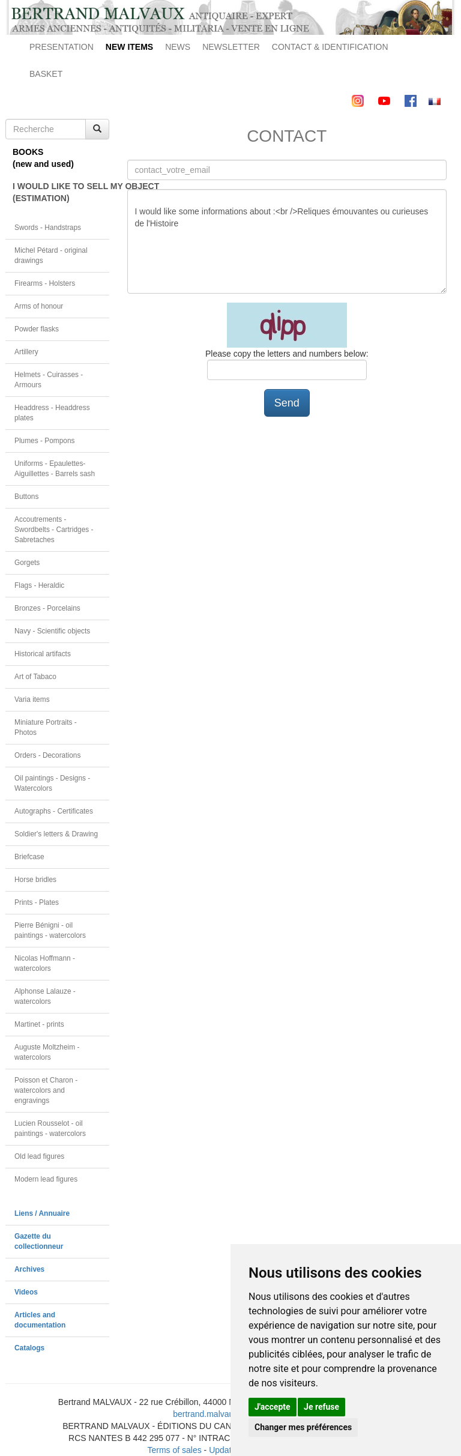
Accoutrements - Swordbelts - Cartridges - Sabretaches (54, 529)
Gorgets (27, 562)
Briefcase (29, 857)
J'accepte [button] (273, 1407)
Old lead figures (39, 1156)
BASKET (45, 74)
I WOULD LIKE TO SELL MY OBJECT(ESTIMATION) (61, 192)
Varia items (32, 699)
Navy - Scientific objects (52, 631)
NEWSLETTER (231, 47)
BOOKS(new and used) (43, 158)
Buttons (26, 496)
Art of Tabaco (35, 676)
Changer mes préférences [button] (303, 1427)
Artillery (26, 352)
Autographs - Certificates (53, 811)
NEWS (177, 47)
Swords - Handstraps (47, 227)
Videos (26, 1292)
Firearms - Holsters (44, 283)
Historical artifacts (42, 654)
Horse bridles (35, 879)
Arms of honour (38, 306)
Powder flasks (36, 329)
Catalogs (29, 1348)
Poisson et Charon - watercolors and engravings (45, 1090)
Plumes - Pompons (44, 440)
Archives (29, 1269)
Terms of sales (174, 1450)
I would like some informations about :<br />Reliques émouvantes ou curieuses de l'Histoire (287, 241)
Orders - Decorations (47, 755)
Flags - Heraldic (39, 585)
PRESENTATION (61, 47)
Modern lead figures (45, 1179)
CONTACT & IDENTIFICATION (330, 47)
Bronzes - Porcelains (47, 608)
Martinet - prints (39, 1024)
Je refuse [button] (321, 1407)
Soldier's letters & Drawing (56, 834)
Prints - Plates (36, 902)
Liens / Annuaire (42, 1213)
